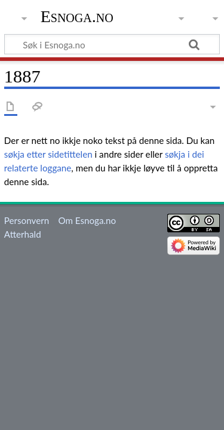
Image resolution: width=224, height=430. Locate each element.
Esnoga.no (77, 16)
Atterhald (22, 234)
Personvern (26, 220)
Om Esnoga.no (87, 220)
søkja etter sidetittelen (48, 154)
